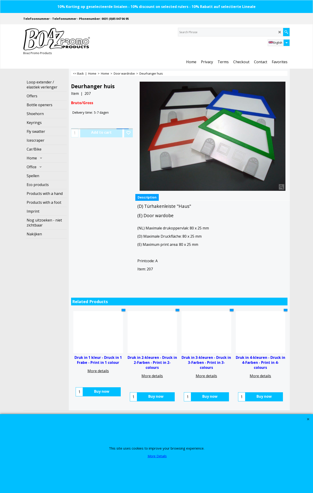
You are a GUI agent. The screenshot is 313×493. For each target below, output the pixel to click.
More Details (157, 456)
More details (98, 370)
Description (147, 197)
